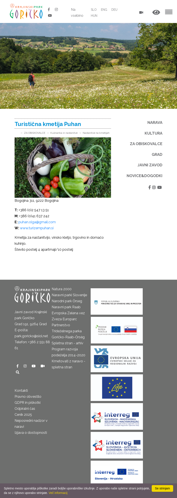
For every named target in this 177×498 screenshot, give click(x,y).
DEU (114, 9)
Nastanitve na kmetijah (96, 132)
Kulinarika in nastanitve (64, 132)
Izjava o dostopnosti (31, 433)
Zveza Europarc (64, 319)
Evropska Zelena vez (68, 313)
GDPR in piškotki (27, 403)
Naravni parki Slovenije (69, 295)
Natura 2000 (62, 289)
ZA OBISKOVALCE (34, 132)
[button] (156, 12)
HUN (94, 15)
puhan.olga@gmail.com (37, 222)
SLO (94, 9)
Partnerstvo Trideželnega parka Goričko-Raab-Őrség (68, 331)
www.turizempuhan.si (37, 228)
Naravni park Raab (66, 307)
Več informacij (58, 493)
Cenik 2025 (23, 415)
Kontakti (21, 391)
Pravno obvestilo (28, 397)
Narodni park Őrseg (67, 301)
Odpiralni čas (25, 409)
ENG (104, 9)
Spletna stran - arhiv (67, 343)
